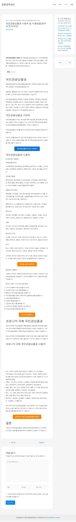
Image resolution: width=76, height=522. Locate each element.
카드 (66, 4)
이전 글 (12, 442)
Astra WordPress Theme (52, 519)
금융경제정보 (8, 4)
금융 (54, 4)
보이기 (13, 72)
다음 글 (42, 442)
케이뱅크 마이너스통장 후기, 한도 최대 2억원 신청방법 (65, 45)
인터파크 (8, 287)
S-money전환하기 (27, 314)
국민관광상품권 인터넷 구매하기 (27, 148)
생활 (71, 4)
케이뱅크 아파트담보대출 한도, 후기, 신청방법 (64, 38)
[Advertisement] (27, 43)
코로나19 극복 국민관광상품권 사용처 (27, 417)
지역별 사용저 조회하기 (27, 264)
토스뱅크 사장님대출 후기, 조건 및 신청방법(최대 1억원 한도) (64, 52)
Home (7, 20)
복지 (60, 4)
